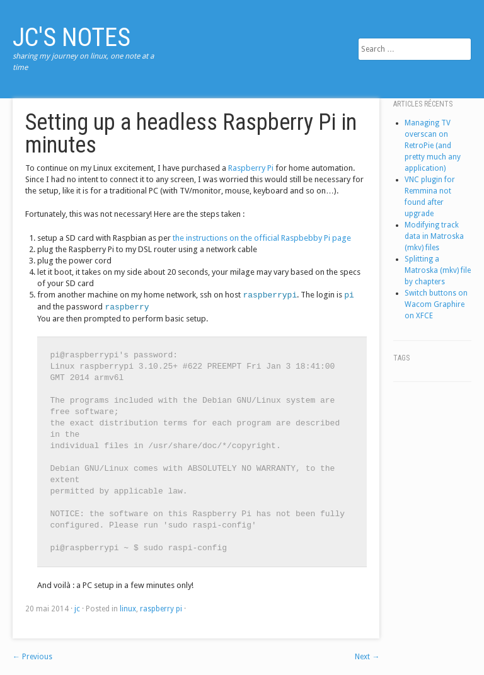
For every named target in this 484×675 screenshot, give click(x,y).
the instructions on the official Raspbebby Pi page (262, 238)
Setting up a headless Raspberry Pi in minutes (191, 133)
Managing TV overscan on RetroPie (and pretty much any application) (433, 145)
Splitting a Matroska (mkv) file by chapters (438, 270)
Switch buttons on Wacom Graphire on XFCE (436, 304)
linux (128, 608)
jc (77, 608)
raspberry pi (161, 608)
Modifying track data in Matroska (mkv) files (434, 236)
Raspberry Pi (251, 168)
